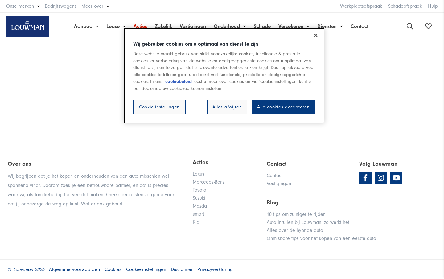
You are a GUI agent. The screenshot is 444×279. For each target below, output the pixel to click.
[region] (224, 75)
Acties (140, 26)
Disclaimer (182, 269)
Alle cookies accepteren (283, 107)
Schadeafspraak (405, 6)
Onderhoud (227, 26)
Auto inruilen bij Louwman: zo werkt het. (309, 222)
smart (198, 214)
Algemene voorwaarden (74, 269)
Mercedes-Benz (208, 182)
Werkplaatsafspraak (361, 6)
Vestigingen (193, 26)
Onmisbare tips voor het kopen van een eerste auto (321, 238)
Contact (359, 26)
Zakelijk (163, 26)
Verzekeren (290, 26)
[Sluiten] (316, 35)
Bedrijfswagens (61, 6)
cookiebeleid (178, 81)
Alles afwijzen (227, 107)
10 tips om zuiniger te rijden (296, 214)
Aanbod (83, 26)
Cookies (113, 269)
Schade (262, 26)
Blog (272, 202)
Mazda (200, 206)
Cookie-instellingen (159, 107)
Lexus (198, 174)
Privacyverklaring (215, 269)
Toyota (199, 190)
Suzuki (199, 198)
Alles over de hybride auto (295, 230)
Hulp (433, 6)
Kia (196, 222)
